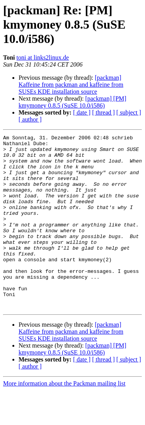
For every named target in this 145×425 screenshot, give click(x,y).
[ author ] (30, 119)
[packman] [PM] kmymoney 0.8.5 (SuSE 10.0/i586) (72, 102)
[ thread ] (103, 112)
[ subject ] (128, 112)
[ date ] (81, 112)
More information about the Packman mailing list (64, 418)
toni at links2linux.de (43, 57)
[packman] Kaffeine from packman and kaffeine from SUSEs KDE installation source (71, 84)
